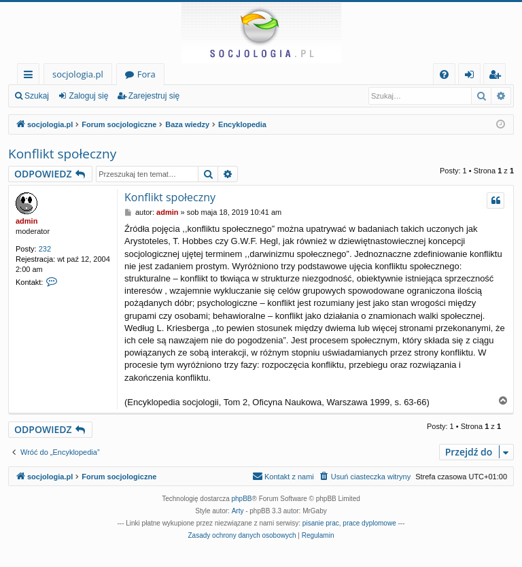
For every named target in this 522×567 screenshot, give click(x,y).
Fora (146, 74)
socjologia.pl (77, 74)
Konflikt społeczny (62, 153)
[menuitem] (444, 74)
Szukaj (36, 96)
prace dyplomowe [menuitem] (369, 523)
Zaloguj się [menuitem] (472, 76)
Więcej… (31, 76)
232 (45, 249)
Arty (238, 511)
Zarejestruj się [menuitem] (498, 76)
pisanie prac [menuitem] (320, 523)
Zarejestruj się (153, 96)
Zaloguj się (88, 96)
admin (26, 221)
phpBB (242, 498)
